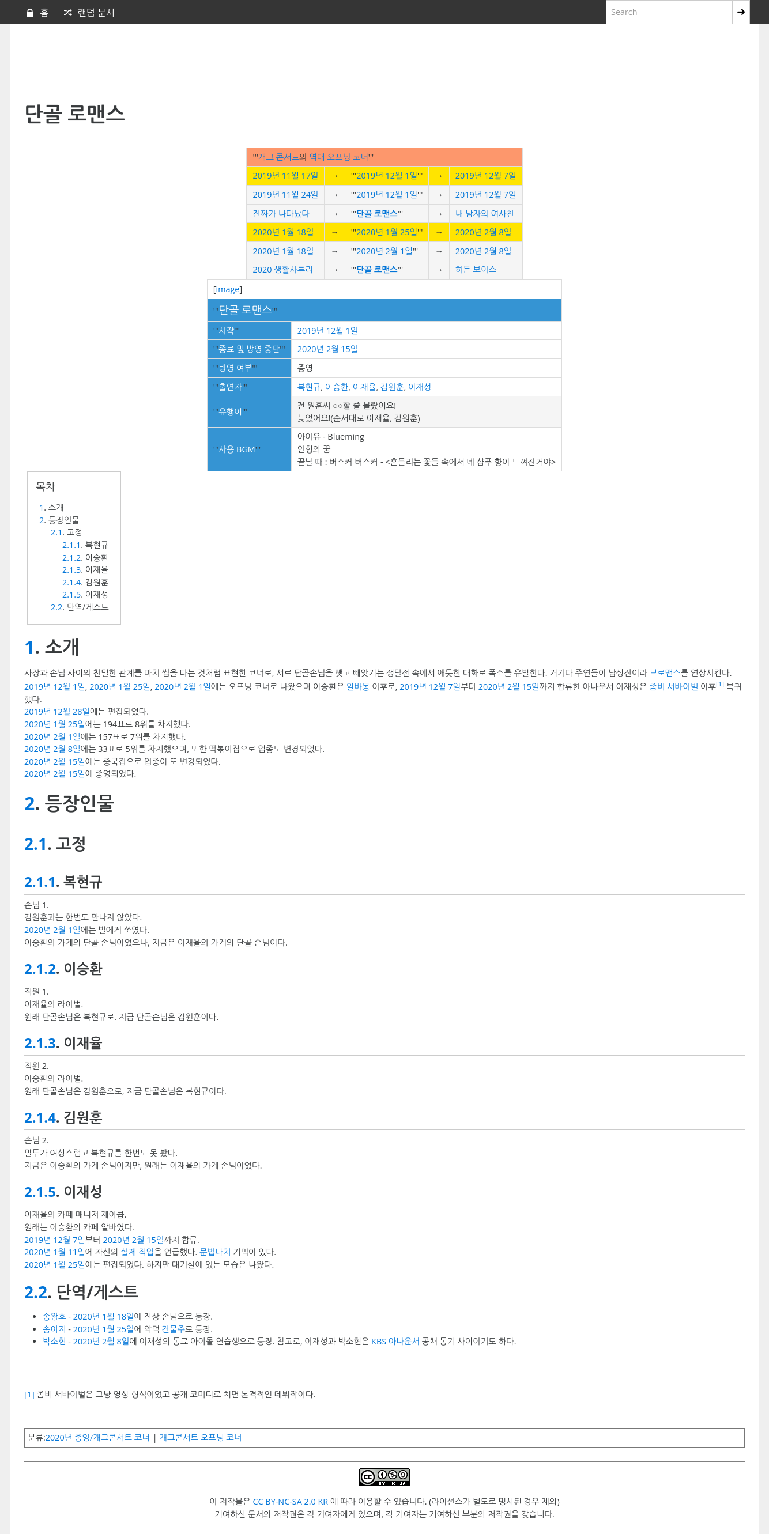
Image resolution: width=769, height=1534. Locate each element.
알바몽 (358, 686)
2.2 (56, 607)
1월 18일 (298, 231)
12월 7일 (500, 175)
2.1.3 (71, 569)
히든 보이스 (475, 269)
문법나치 (215, 1251)
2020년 (265, 231)
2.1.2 (71, 557)
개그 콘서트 (278, 157)
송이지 (54, 1329)
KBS (378, 1341)
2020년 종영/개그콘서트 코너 (98, 1437)
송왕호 (54, 1316)
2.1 (56, 532)
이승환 (337, 386)
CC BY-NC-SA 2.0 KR (290, 1501)
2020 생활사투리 (282, 269)
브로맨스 (665, 672)
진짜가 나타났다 (280, 213)
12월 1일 (401, 175)
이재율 (364, 386)
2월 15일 (342, 348)
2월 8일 (497, 231)
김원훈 (392, 386)
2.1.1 (71, 544)
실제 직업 (137, 1251)
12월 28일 (71, 711)
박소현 (54, 1341)
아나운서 (404, 1341)
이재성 (420, 386)
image (228, 289)
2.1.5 (71, 594)
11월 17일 (300, 175)
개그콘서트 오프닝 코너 (200, 1437)
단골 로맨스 (376, 213)
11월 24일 (300, 194)
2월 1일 (398, 250)
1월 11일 (69, 1251)
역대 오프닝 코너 (339, 157)
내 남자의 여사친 (484, 213)
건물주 (173, 1329)
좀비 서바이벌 (673, 686)
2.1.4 (71, 582)
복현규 (309, 386)
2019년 (265, 175)
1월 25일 (401, 231)
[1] (720, 683)
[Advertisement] (303, 64)
